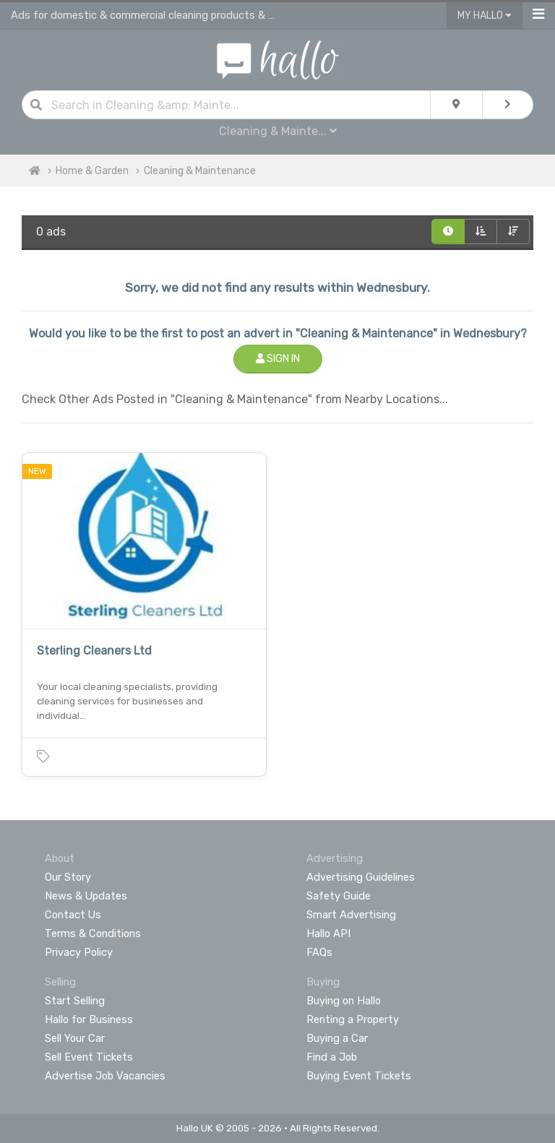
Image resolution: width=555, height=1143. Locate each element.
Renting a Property (352, 1019)
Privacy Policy (79, 952)
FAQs (319, 952)
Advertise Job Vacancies (105, 1075)
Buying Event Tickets (358, 1075)
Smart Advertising (351, 914)
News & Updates (86, 895)
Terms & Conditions (93, 933)
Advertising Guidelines (360, 877)
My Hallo (484, 15)
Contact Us (73, 914)
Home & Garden (92, 171)
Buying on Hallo (343, 1000)
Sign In (278, 359)
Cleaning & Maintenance (200, 171)
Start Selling (75, 1000)
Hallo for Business (89, 1019)
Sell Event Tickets (89, 1057)
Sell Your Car (75, 1038)
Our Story (68, 877)
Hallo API (328, 933)
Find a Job (331, 1057)
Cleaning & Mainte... (278, 131)
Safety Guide (338, 895)
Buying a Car (337, 1038)
